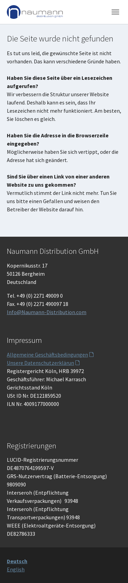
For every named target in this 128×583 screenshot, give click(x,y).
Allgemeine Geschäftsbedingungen (47, 354)
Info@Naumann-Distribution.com (46, 312)
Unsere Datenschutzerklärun (40, 362)
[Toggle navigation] (115, 12)
